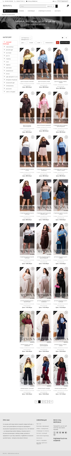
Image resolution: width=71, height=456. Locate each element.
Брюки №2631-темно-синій (60, 345)
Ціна (23, 42)
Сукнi (6, 61)
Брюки (6, 73)
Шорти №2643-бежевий (44, 125)
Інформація (31, 10)
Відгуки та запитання (8, 14)
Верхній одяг (8, 50)
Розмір (32, 42)
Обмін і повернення (42, 428)
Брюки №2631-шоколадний (44, 345)
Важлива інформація (43, 426)
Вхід (54, 1)
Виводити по (25, 39)
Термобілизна (8, 85)
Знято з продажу (9, 91)
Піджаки (6, 64)
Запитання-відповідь (43, 435)
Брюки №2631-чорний (27, 388)
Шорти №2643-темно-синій (60, 82)
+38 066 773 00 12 (20, 1)
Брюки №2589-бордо (61, 388)
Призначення (49, 42)
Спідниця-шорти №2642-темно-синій (61, 170)
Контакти (57, 10)
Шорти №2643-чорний (27, 81)
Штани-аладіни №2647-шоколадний (44, 257)
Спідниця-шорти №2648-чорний (27, 257)
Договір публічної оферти (42, 443)
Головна (21, 10)
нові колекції (8, 47)
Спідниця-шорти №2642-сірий (27, 170)
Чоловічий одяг (9, 82)
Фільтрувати (65, 42)
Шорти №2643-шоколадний (27, 126)
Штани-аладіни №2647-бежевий (44, 301)
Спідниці (7, 59)
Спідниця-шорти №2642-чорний (27, 213)
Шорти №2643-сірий (44, 81)
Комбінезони (8, 70)
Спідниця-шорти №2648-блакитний (44, 213)
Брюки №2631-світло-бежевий (27, 345)
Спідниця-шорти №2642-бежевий (44, 170)
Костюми (7, 53)
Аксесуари (7, 88)
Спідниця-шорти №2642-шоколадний (61, 126)
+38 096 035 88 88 (8, 1)
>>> (51, 401)
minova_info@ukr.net (32, 1)
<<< (36, 401)
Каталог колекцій (42, 433)
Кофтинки (7, 67)
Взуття (6, 56)
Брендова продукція (10, 79)
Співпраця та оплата (44, 10)
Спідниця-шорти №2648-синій (61, 213)
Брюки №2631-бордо (44, 388)
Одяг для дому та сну (10, 76)
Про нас (39, 423)
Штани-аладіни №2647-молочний (27, 301)
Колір (39, 42)
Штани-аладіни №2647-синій (60, 257)
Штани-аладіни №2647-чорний (60, 301)
